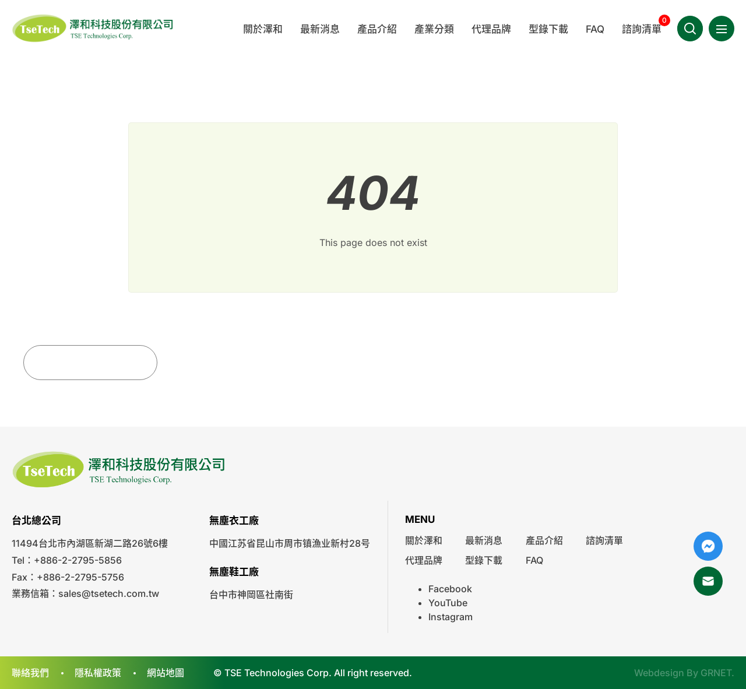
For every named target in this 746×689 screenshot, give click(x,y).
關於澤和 (423, 540)
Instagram (450, 617)
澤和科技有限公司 (93, 28)
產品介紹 (544, 540)
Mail (708, 581)
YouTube (447, 603)
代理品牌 (423, 560)
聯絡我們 (30, 673)
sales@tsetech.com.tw (108, 593)
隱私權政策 (98, 673)
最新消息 (483, 540)
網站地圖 (165, 673)
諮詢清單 (604, 540)
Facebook (450, 589)
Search (690, 28)
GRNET (716, 673)
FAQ (534, 560)
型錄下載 (483, 560)
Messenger (708, 546)
